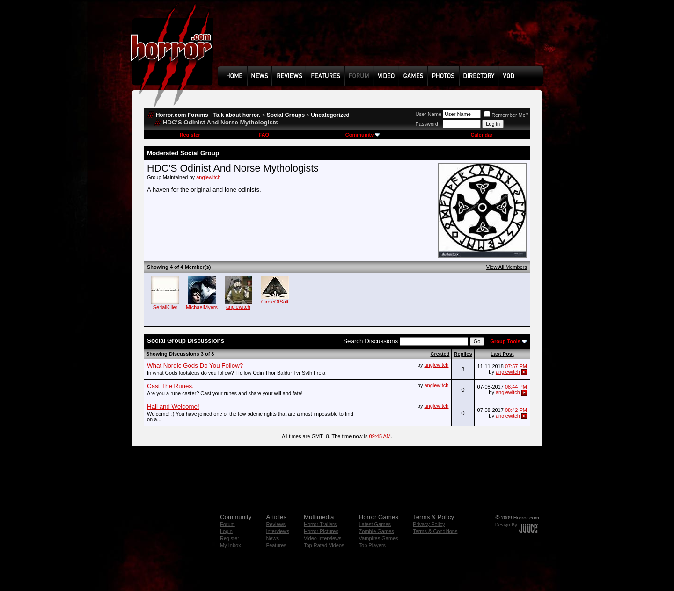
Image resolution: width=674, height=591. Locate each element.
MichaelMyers (202, 307)
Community (363, 134)
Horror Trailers (320, 524)
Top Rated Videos (324, 545)
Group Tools (505, 341)
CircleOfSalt (275, 301)
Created (439, 354)
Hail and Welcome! (173, 406)
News (272, 538)
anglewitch (208, 177)
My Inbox (230, 545)
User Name (429, 114)
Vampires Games (378, 538)
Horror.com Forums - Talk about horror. (208, 115)
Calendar (481, 134)
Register (190, 134)
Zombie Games (376, 531)
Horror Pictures (321, 531)
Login (226, 531)
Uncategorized (330, 115)
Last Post (502, 354)
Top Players (372, 545)
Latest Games (375, 524)
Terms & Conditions (435, 531)
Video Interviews (323, 538)
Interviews (277, 531)
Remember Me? (506, 115)
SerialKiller (165, 307)
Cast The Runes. (170, 385)
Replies (463, 354)
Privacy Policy (429, 524)
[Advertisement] (383, 40)
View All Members (506, 267)
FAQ (263, 134)
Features (276, 545)
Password (427, 124)
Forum (227, 524)
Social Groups (286, 115)
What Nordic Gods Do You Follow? (195, 365)
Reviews (276, 524)
